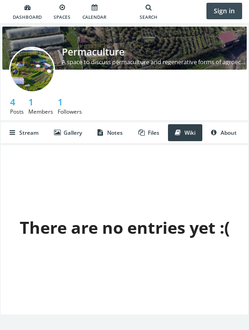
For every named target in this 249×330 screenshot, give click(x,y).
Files (148, 133)
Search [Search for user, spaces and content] (148, 12)
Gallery (68, 133)
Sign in (224, 10)
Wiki (185, 133)
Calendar (94, 12)
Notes (110, 133)
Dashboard (27, 12)
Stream (24, 133)
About (224, 133)
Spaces (62, 12)
